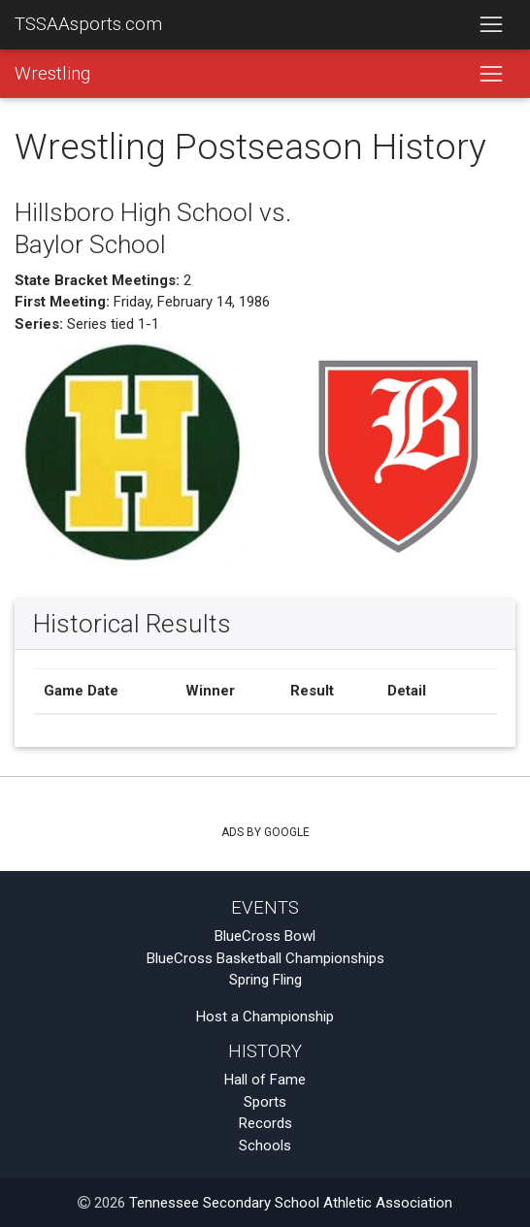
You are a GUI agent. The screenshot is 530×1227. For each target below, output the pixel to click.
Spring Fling (265, 979)
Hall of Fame (265, 1079)
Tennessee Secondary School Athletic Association (290, 1202)
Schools (265, 1145)
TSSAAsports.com (88, 24)
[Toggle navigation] (490, 25)
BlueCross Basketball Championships (265, 958)
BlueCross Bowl (265, 936)
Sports (265, 1102)
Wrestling (52, 73)
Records (265, 1123)
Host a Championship (265, 1016)
